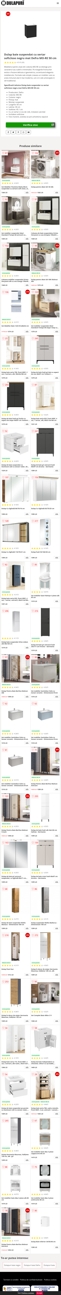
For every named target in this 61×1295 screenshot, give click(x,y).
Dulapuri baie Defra (32, 1265)
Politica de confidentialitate (31, 1280)
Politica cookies (50, 1280)
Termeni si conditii (10, 1280)
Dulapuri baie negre (12, 1265)
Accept (39, 1293)
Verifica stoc (39, 124)
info (27, 192)
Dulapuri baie (49, 1265)
